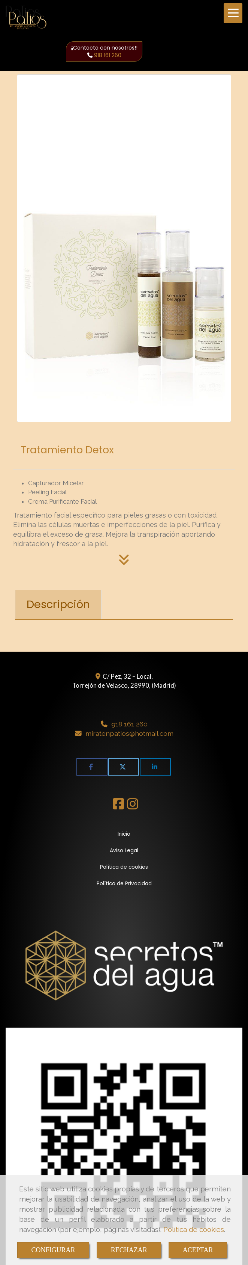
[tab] (58, 604)
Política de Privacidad (124, 883)
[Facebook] (118, 806)
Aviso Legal (124, 850)
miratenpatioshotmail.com (129, 733)
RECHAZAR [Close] (129, 1250)
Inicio (124, 834)
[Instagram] (132, 806)
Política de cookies (193, 1229)
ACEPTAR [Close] (198, 1250)
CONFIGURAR (53, 1250)
